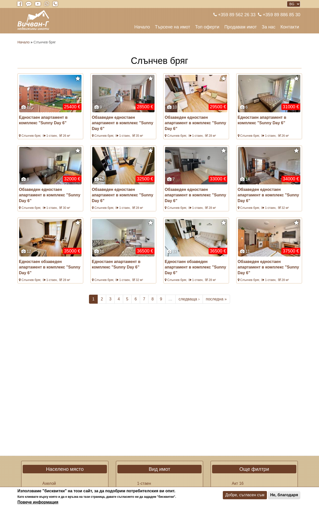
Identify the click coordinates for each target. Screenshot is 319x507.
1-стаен (51, 135)
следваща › (189, 299)
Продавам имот (240, 26)
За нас (268, 26)
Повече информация (37, 502)
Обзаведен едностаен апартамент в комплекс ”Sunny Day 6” (122, 123)
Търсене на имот (172, 26)
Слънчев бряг (30, 135)
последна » (216, 299)
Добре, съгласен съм (244, 495)
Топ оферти (207, 26)
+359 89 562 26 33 (236, 14)
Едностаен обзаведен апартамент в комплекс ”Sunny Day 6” (49, 267)
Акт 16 (237, 483)
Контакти (289, 26)
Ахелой (49, 483)
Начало (142, 26)
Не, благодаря (284, 495)
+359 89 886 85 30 (280, 14)
